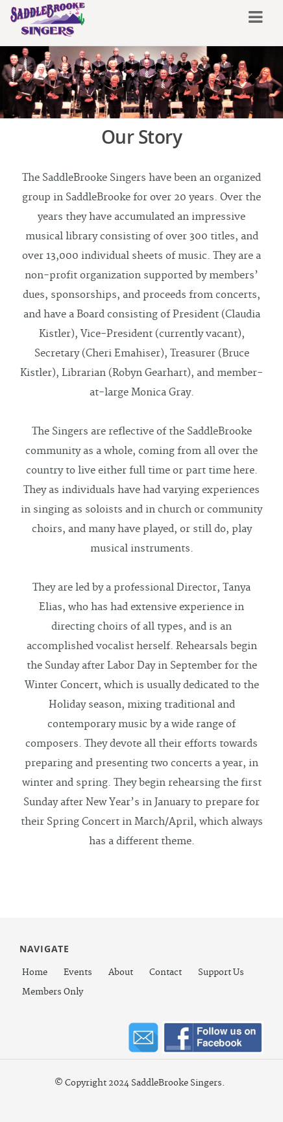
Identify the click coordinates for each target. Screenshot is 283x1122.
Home (34, 972)
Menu (253, 17)
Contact (165, 972)
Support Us (221, 972)
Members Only (52, 992)
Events (78, 972)
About (120, 972)
